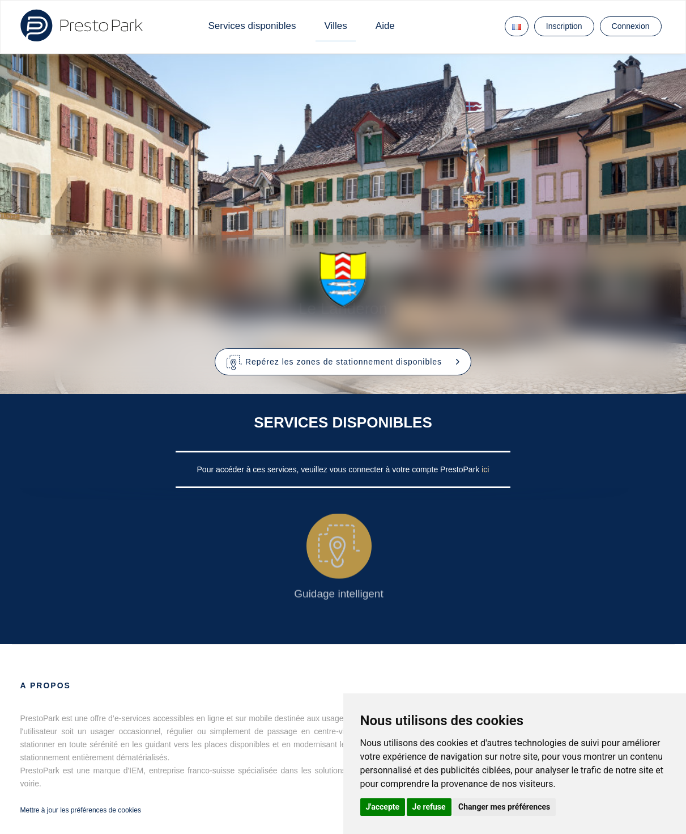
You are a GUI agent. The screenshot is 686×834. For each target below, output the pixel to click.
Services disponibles (252, 25)
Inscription (564, 26)
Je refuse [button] (429, 806)
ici (485, 469)
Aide (385, 25)
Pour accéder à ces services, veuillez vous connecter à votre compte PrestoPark (339, 469)
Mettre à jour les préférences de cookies (80, 810)
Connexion (631, 26)
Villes (335, 25)
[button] (343, 361)
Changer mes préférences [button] (504, 806)
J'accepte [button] (383, 806)
